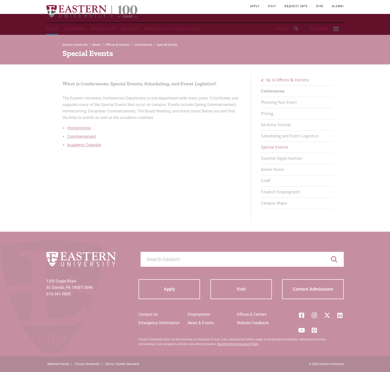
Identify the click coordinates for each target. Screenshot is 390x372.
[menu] (297, 142)
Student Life (103, 28)
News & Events (201, 322)
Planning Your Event (279, 103)
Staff (265, 181)
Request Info (296, 6)
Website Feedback (253, 322)
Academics (74, 28)
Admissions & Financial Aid (171, 28)
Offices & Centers (117, 45)
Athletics (130, 28)
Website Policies (58, 364)
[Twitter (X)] (327, 315)
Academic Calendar (84, 145)
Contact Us (148, 314)
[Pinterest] (314, 330)
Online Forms (272, 170)
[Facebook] (301, 315)
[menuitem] (324, 29)
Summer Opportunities (281, 159)
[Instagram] (314, 315)
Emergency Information (159, 322)
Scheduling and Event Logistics (290, 136)
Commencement (81, 136)
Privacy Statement (87, 364)
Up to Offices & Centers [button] (287, 80)
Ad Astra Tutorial (276, 125)
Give (319, 6)
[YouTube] (301, 330)
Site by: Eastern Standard (122, 364)
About (52, 28)
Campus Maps (274, 203)
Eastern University (75, 45)
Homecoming (79, 128)
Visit (272, 6)
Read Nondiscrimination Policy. (238, 344)
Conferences (143, 45)
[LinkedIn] (340, 315)
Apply (254, 6)
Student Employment (280, 192)
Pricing (267, 114)
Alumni (338, 6)
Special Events (274, 147)
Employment (199, 314)
